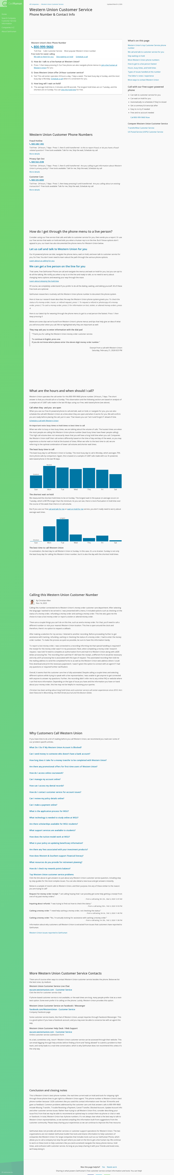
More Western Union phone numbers (143, 60)
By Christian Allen (43, 600)
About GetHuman (9, 31)
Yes (103, 1167)
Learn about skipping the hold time (44, 281)
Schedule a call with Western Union (43, 420)
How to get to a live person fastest (142, 64)
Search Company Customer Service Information (9, 21)
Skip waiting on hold (64, 56)
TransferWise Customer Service (141, 128)
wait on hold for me (75, 509)
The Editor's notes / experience (141, 76)
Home (4, 14)
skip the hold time (68, 89)
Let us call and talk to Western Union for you (58, 249)
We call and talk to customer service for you (146, 52)
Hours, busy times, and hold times (142, 68)
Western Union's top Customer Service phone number (147, 46)
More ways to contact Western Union (143, 80)
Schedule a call (82, 56)
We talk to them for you (44, 56)
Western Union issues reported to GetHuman (48, 932)
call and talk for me (56, 509)
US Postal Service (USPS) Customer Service (145, 132)
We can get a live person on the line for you (57, 266)
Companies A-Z (8, 27)
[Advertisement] (75, 113)
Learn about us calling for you (41, 261)
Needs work (112, 1167)
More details (34, 154)
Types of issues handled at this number (144, 72)
